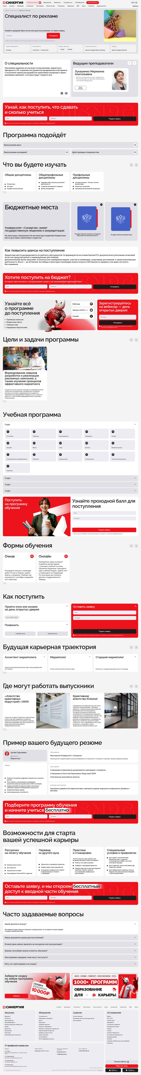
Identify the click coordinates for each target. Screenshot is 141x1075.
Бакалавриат (67, 1007)
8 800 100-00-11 (61, 1052)
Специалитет (77, 1007)
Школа (136, 1007)
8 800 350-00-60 (84, 1051)
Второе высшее (97, 1007)
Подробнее (100, 1070)
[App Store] (113, 1070)
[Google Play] (130, 1070)
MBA (130, 1007)
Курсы (106, 1007)
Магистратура (86, 1007)
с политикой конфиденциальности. (47, 40)
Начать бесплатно (92, 2)
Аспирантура (114, 1007)
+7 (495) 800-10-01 (62, 1054)
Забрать (16, 996)
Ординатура (123, 1007)
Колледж (59, 1007)
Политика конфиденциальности (96, 1067)
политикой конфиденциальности (47, 123)
